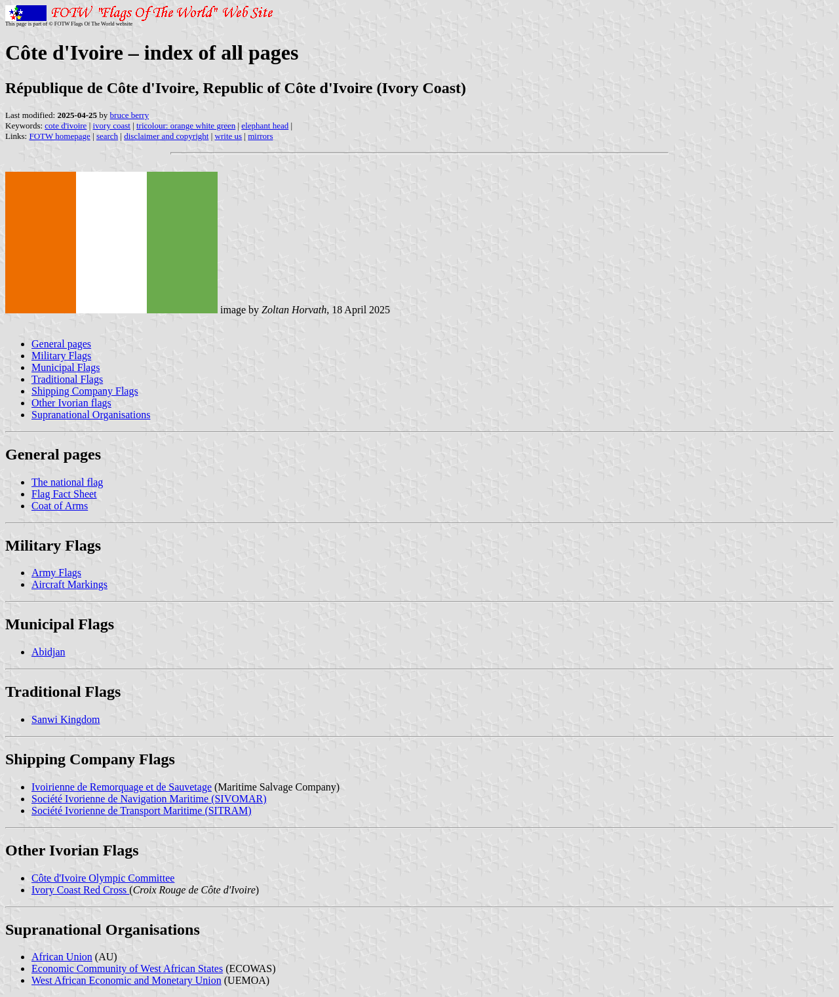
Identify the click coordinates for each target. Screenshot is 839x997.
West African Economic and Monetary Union (126, 980)
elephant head (264, 125)
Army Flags (56, 572)
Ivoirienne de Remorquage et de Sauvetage (121, 786)
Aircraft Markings (69, 584)
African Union (61, 956)
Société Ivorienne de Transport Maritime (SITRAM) (141, 810)
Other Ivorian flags (71, 402)
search (107, 136)
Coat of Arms (59, 505)
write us (229, 136)
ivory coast (111, 125)
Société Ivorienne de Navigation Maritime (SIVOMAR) (149, 798)
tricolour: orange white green (185, 125)
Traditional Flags (67, 379)
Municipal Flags (65, 367)
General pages (61, 343)
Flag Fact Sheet (64, 493)
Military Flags (61, 355)
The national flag (67, 482)
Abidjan (48, 651)
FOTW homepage (59, 136)
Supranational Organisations (90, 414)
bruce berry (129, 115)
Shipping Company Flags (84, 391)
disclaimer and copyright (166, 136)
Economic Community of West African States (127, 968)
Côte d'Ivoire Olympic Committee (102, 878)
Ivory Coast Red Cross (80, 889)
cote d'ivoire (66, 125)
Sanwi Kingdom (65, 719)
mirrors (260, 136)
